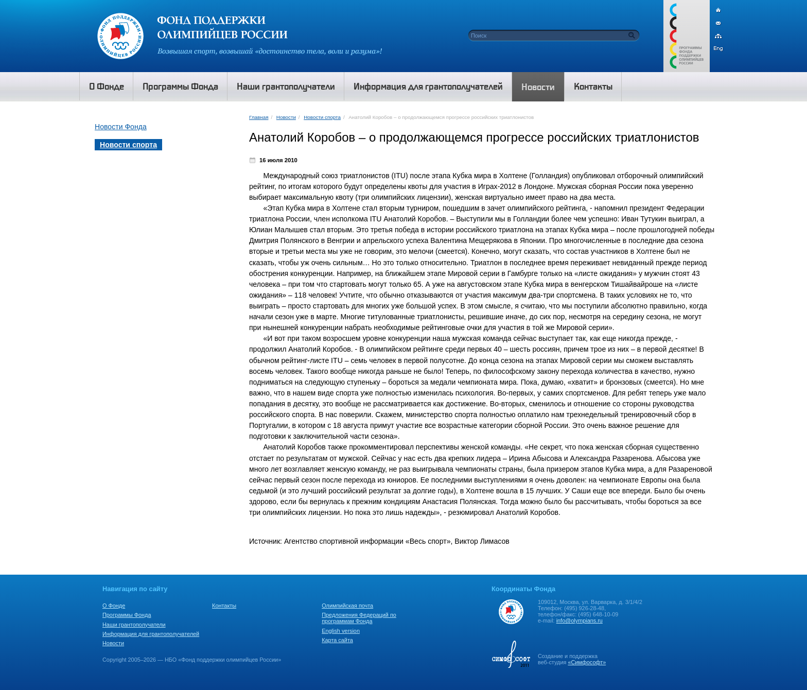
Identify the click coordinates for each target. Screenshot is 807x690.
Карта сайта (337, 640)
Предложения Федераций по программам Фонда (359, 618)
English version (341, 631)
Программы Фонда (126, 615)
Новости (286, 117)
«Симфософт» (587, 662)
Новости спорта (322, 117)
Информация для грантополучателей (150, 634)
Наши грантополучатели (134, 625)
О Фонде (113, 605)
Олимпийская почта (347, 605)
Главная (258, 117)
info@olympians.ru (579, 620)
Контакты (224, 605)
